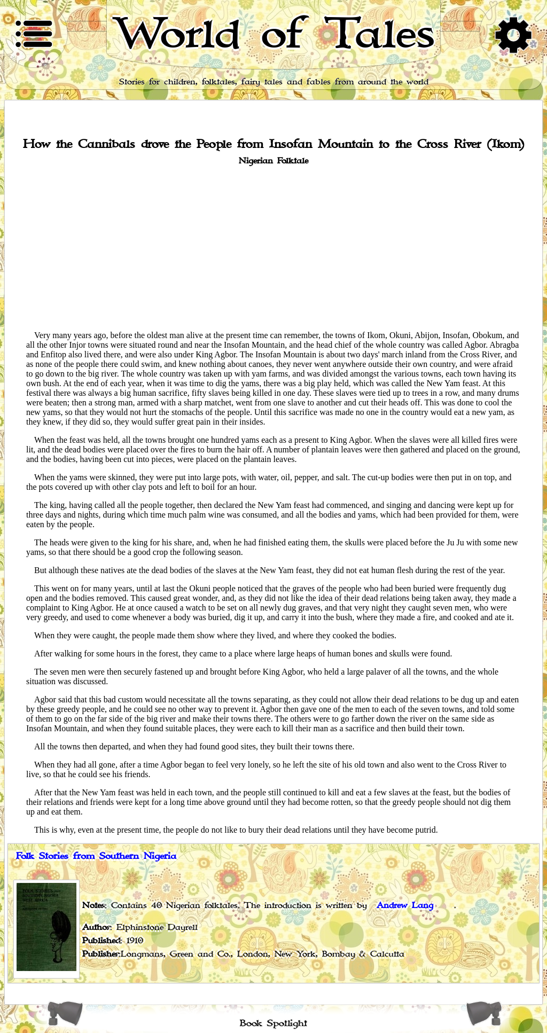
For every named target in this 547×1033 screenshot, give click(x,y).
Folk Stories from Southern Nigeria (96, 856)
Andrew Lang (405, 905)
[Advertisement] (273, 247)
